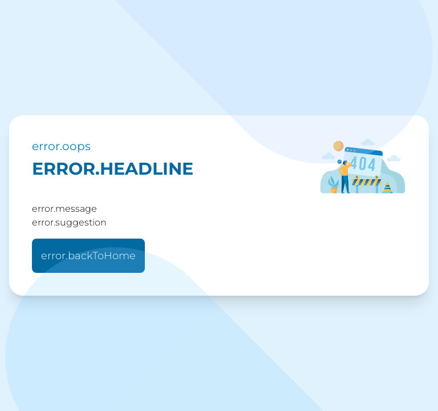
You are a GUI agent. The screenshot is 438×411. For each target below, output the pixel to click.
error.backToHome (88, 255)
